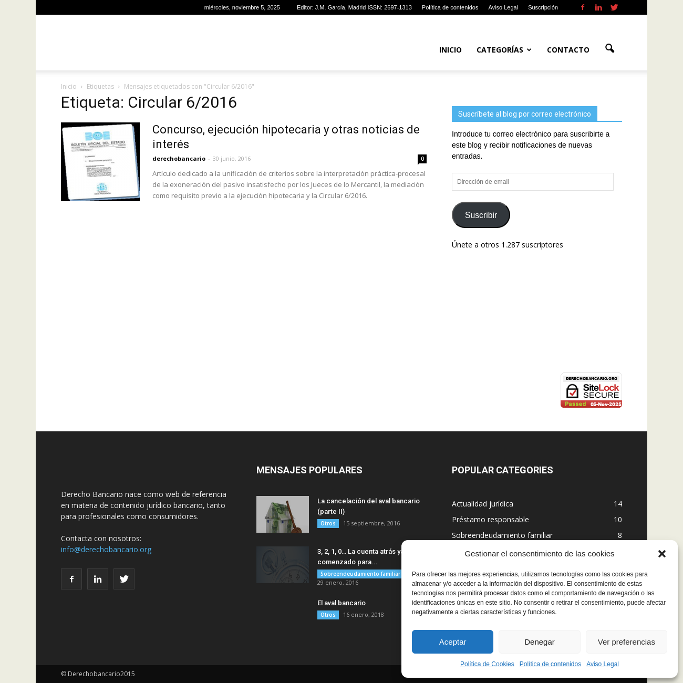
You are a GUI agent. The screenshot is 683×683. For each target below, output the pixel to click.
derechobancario (178, 158)
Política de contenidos (550, 664)
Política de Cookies (487, 664)
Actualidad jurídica (482, 504)
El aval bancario (341, 603)
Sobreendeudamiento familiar (360, 573)
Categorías (504, 50)
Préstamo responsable (490, 519)
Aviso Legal (602, 664)
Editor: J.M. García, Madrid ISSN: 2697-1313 (354, 7)
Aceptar (453, 641)
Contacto (568, 50)
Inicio (450, 50)
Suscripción (543, 7)
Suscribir (481, 215)
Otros (328, 523)
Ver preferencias (626, 641)
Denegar (539, 641)
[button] (662, 554)
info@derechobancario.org (106, 549)
